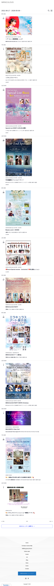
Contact (27, 568)
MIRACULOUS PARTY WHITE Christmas (17, 403)
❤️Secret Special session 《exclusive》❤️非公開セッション (23, 269)
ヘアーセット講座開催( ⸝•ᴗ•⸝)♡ (14, 39)
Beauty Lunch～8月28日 (12, 230)
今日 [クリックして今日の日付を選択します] (27, 521)
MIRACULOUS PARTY (12, 307)
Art (27, 557)
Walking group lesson (27, 548)
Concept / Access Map (27, 545)
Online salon (27, 551)
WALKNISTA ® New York (13, 429)
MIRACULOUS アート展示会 (13, 354)
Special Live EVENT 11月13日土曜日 (16, 128)
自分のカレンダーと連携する (26, 526)
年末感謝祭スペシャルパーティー (15, 180)
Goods (27, 554)
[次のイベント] (51, 521)
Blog (27, 560)
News (27, 563)
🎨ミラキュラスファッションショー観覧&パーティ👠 (20, 512)
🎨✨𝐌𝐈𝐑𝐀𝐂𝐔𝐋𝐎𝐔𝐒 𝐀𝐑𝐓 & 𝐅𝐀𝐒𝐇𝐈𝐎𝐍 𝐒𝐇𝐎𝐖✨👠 (20, 477)
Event (27, 565)
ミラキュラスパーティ (12, 77)
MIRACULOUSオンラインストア (27, 573)
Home (27, 542)
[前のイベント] (3, 521)
